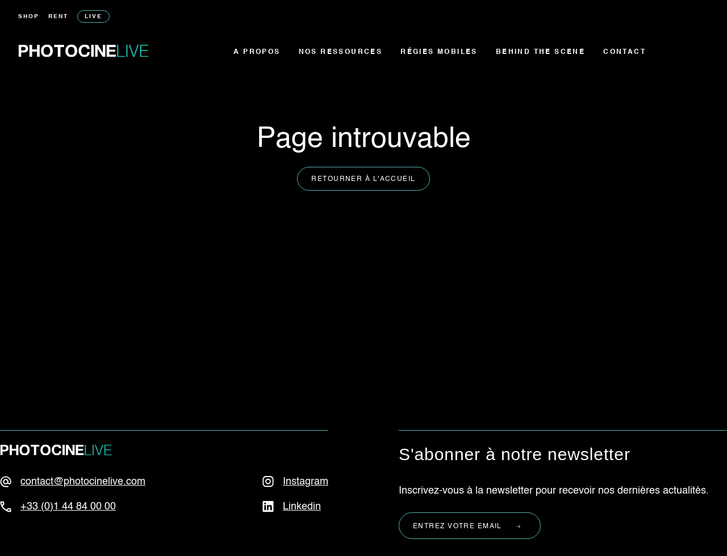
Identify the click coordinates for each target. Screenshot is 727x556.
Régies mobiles (439, 52)
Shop (28, 16)
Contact (624, 52)
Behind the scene (540, 52)
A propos (256, 52)
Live (93, 16)
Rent (58, 16)
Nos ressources (341, 52)
